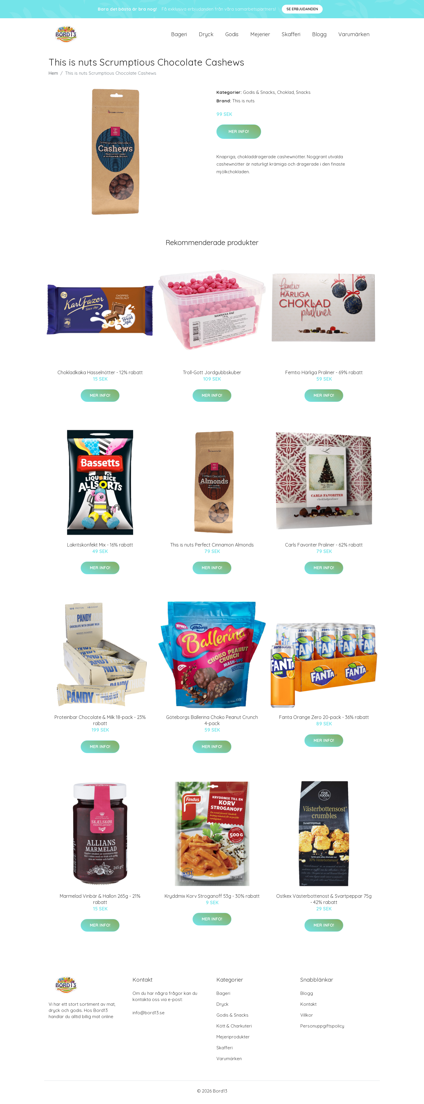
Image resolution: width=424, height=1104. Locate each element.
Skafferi (291, 35)
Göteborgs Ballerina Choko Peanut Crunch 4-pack (212, 723)
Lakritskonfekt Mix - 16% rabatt (100, 548)
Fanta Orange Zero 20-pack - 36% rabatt (324, 720)
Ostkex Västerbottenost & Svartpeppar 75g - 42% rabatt (324, 902)
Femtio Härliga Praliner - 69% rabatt (324, 375)
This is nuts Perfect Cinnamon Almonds (212, 548)
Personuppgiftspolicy (322, 1029)
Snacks (303, 95)
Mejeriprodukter (233, 1040)
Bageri (179, 35)
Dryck (206, 35)
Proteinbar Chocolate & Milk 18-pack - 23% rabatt (100, 723)
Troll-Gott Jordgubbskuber (212, 375)
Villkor (306, 1018)
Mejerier (260, 35)
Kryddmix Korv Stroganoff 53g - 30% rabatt (212, 899)
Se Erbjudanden (302, 9)
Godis (231, 35)
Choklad (285, 95)
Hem (53, 76)
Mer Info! (238, 134)
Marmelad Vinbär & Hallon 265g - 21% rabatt (100, 902)
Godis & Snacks (259, 95)
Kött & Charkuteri (234, 1029)
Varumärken (354, 35)
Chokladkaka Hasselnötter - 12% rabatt (100, 375)
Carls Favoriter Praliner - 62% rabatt (324, 548)
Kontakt (308, 1007)
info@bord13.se (148, 1015)
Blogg (319, 35)
